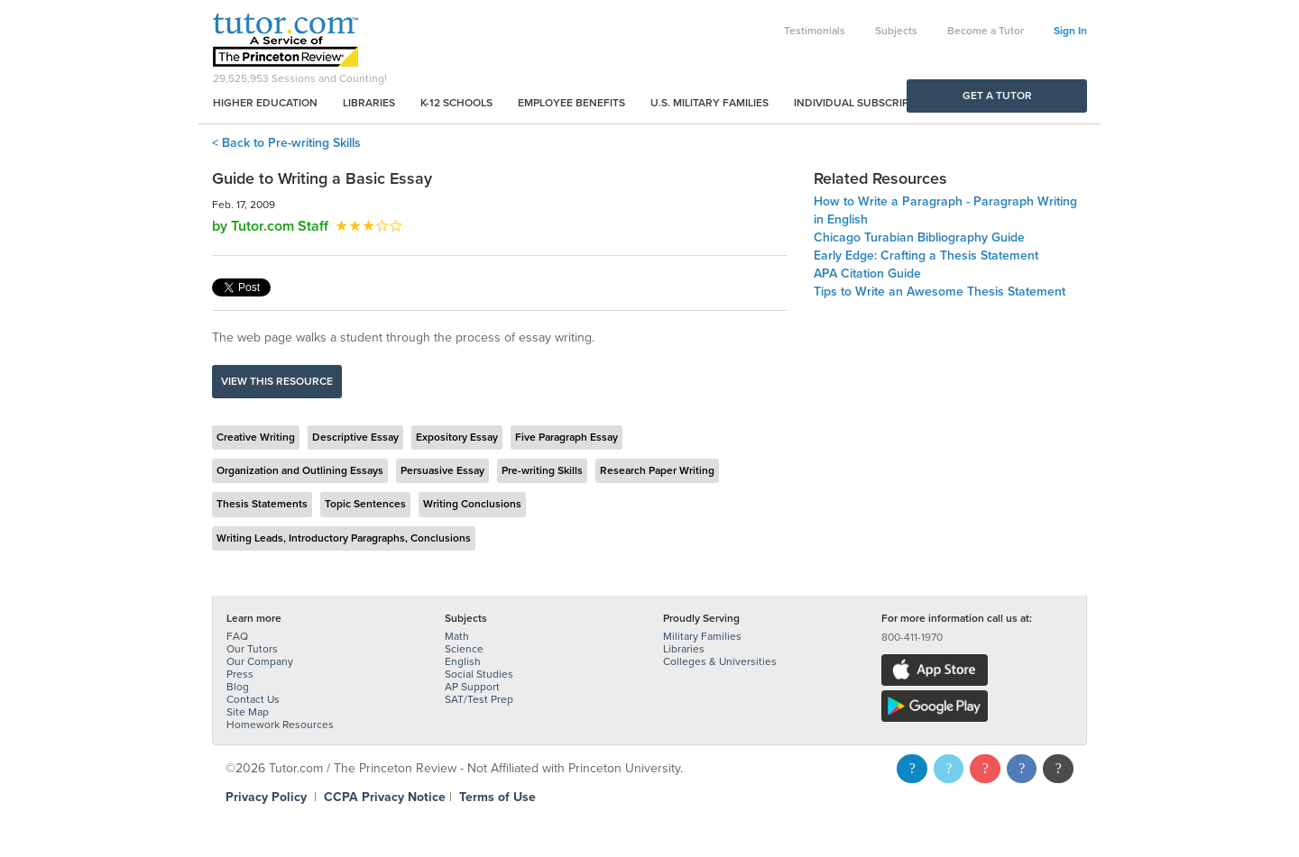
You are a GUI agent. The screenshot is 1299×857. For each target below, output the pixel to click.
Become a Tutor (985, 30)
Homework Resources (280, 724)
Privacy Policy (266, 797)
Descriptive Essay (355, 437)
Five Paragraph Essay (566, 437)
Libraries (369, 102)
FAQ (237, 636)
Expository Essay (457, 437)
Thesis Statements (262, 503)
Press (239, 674)
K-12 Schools (456, 102)
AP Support (472, 686)
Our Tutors (252, 649)
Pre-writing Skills (542, 470)
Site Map (247, 712)
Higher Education (265, 102)
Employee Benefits (571, 102)
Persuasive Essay (442, 470)
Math (457, 636)
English (463, 661)
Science (464, 649)
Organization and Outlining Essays (299, 470)
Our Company (259, 661)
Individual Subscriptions (867, 102)
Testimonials (814, 30)
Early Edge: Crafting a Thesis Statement (926, 255)
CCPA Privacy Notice (385, 797)
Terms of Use (497, 797)
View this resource (277, 381)
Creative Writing (255, 437)
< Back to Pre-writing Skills (286, 142)
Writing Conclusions (472, 503)
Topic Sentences (365, 503)
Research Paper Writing (657, 470)
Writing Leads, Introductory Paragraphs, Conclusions (343, 538)
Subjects (896, 30)
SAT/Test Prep (479, 699)
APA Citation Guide (867, 273)
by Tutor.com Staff (270, 226)
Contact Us (253, 699)
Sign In (1070, 30)
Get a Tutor (997, 95)
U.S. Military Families (709, 102)
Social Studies (479, 674)
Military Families (702, 636)
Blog (237, 686)
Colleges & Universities (720, 661)
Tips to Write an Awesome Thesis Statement (939, 291)
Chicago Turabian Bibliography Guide (919, 237)
